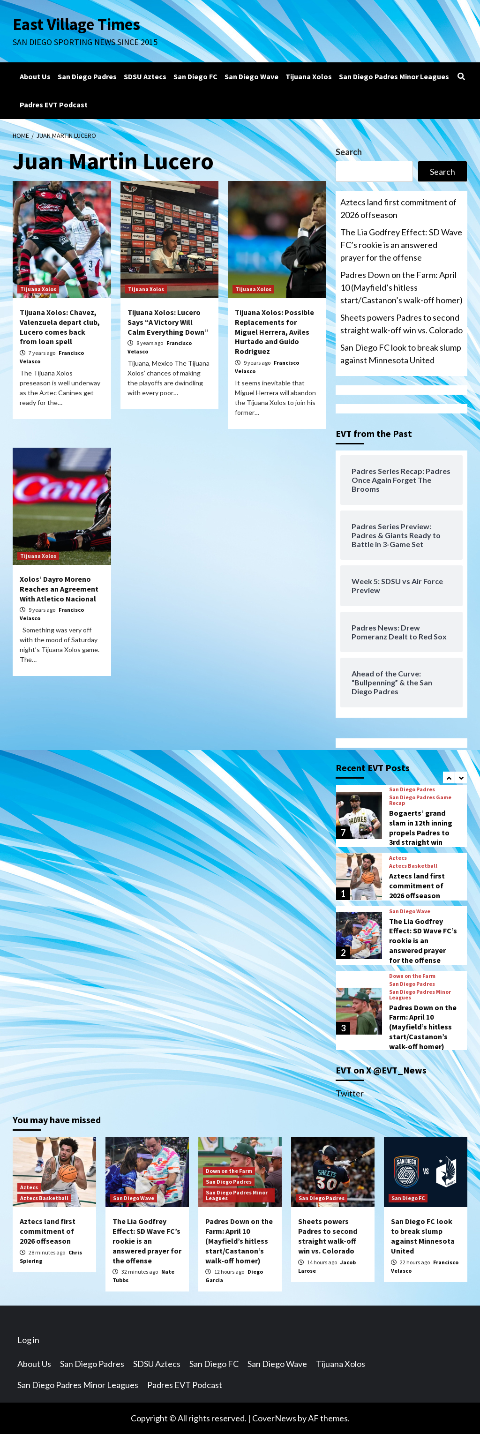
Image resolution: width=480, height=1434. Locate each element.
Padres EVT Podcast (54, 104)
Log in (28, 1340)
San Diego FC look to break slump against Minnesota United (400, 353)
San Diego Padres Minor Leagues (394, 76)
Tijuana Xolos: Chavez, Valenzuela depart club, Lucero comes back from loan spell (60, 327)
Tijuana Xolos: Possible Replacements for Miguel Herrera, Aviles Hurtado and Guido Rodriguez (274, 332)
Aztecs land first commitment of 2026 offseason (398, 208)
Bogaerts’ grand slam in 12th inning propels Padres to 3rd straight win (420, 827)
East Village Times (76, 24)
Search (349, 152)
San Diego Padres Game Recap (420, 800)
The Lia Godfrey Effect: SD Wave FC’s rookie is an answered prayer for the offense (401, 245)
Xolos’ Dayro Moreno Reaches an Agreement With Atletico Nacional (59, 588)
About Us (35, 76)
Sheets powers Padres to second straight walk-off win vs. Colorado (401, 323)
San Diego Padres (87, 76)
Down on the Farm (412, 976)
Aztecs (398, 858)
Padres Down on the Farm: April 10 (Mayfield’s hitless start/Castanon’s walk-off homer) (401, 287)
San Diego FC (195, 76)
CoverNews (274, 1418)
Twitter (350, 1093)
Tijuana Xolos (308, 76)
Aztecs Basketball (413, 866)
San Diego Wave (251, 76)
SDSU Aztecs (145, 76)
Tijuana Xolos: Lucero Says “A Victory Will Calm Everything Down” (168, 322)
